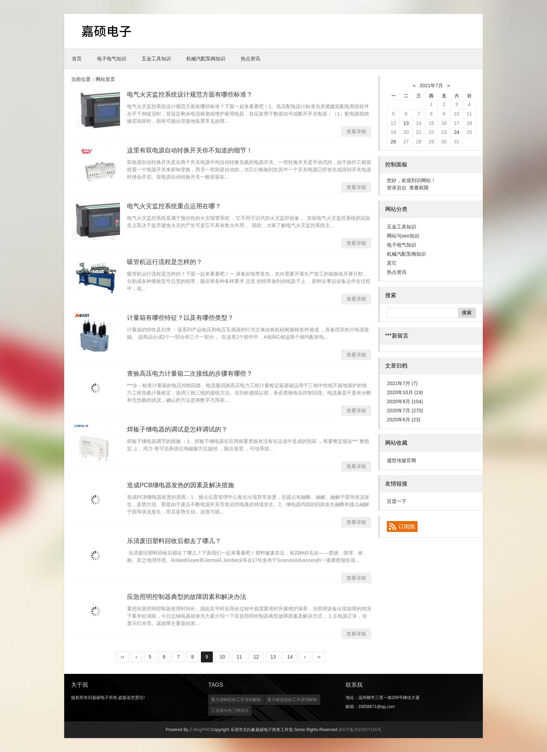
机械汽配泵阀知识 (205, 58)
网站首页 (105, 79)
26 (393, 141)
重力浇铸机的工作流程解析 (236, 699)
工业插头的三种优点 (230, 710)
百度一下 (396, 501)
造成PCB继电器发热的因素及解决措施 (180, 485)
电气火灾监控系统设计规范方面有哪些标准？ (190, 94)
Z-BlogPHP (199, 729)
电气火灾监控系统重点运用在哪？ (174, 206)
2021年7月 (431, 85)
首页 (77, 58)
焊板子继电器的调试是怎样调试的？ (177, 429)
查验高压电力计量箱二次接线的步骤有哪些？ (190, 373)
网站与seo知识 (403, 236)
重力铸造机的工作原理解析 (292, 699)
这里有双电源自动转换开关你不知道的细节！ (190, 150)
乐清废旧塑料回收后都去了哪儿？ (174, 540)
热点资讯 (250, 58)
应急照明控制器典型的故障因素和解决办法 (186, 596)
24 (456, 132)
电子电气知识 (111, 58)
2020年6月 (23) (403, 419)
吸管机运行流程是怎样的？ (164, 261)
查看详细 (356, 131)
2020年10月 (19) (405, 392)
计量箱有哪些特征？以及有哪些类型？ (180, 317)
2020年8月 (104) (405, 401)
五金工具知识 (156, 58)
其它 (392, 263)
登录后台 (396, 187)
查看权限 (419, 187)
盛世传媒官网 (401, 460)
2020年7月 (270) (405, 410)
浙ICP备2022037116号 (359, 729)
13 (406, 123)
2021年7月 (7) (402, 383)
